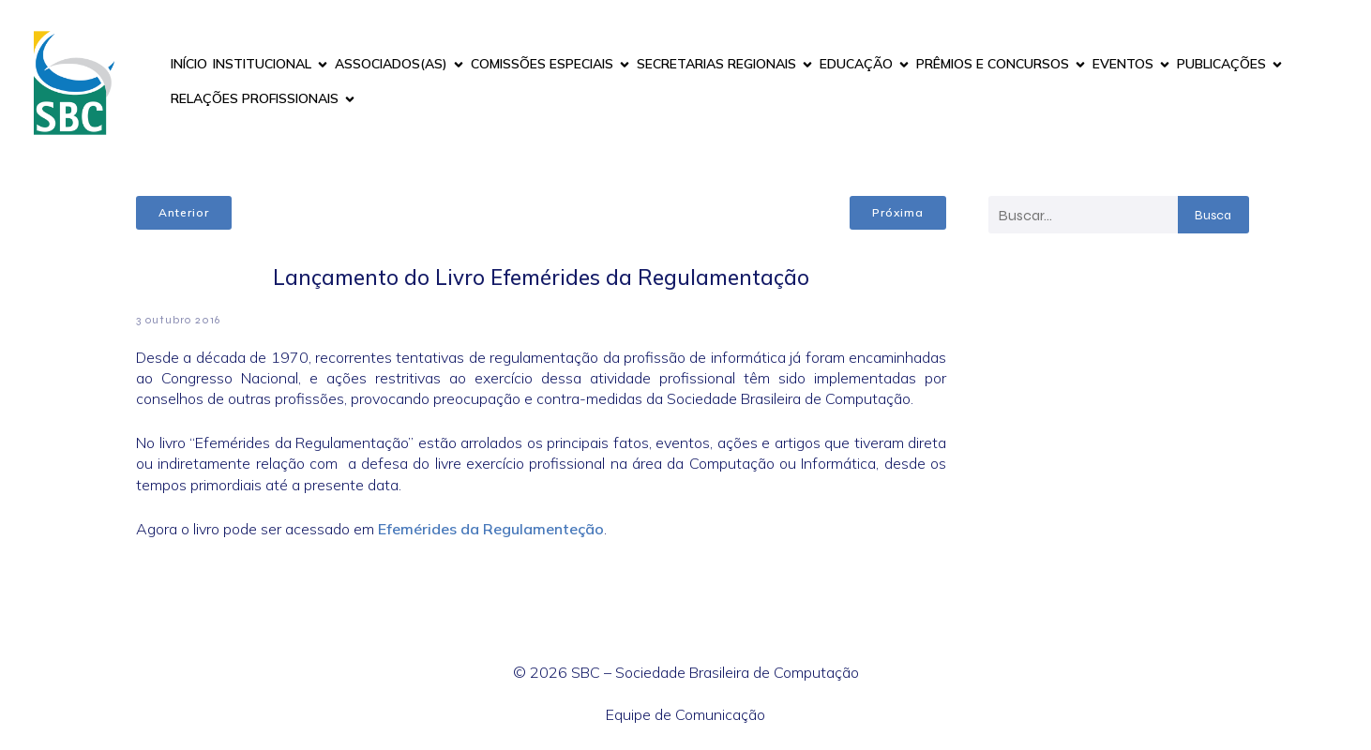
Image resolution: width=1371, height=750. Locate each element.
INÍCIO (189, 63)
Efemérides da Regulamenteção (491, 528)
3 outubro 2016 (178, 319)
